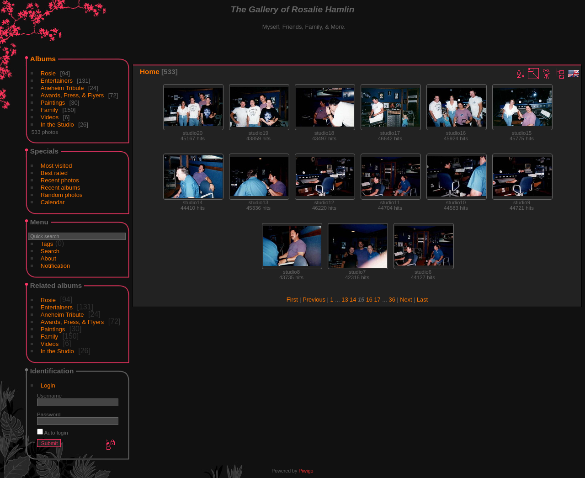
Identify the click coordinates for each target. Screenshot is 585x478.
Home (150, 71)
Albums (43, 59)
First (292, 299)
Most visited (56, 165)
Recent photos (60, 180)
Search (50, 251)
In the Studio (57, 124)
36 (392, 299)
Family (49, 109)
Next (406, 299)
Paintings (53, 102)
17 (377, 299)
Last (422, 299)
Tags (47, 243)
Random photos (62, 194)
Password (49, 414)
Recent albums (60, 187)
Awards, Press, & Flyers (72, 95)
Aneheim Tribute (62, 88)
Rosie (48, 73)
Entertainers (57, 80)
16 (369, 299)
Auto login (52, 433)
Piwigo (305, 470)
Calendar (53, 202)
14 (353, 299)
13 (344, 299)
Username (49, 395)
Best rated (54, 173)
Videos (50, 117)
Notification (55, 265)
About (48, 258)
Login (48, 385)
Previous (314, 299)
